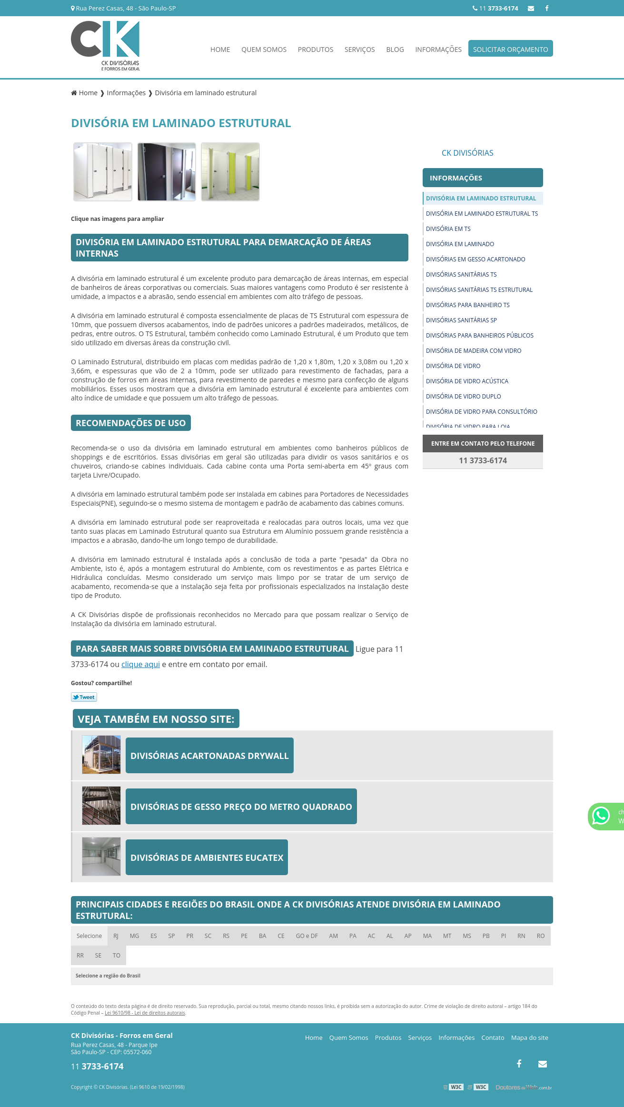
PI (503, 936)
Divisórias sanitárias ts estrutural (479, 290)
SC (208, 936)
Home (220, 49)
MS (467, 936)
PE (244, 936)
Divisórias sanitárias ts (461, 274)
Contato (493, 1037)
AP (408, 936)
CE (280, 936)
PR (189, 936)
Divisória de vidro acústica (467, 381)
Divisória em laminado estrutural (481, 198)
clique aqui (140, 664)
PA (353, 936)
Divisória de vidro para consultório (481, 412)
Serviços (360, 49)
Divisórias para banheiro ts (468, 305)
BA (262, 936)
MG (134, 936)
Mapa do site (529, 1037)
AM (333, 936)
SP (171, 936)
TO (116, 955)
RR (80, 955)
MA (427, 936)
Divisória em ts (448, 229)
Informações (438, 49)
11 (495, 8)
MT (447, 936)
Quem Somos (264, 49)
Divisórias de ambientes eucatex (206, 857)
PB (486, 936)
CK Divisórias (468, 153)
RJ (116, 936)
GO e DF (307, 936)
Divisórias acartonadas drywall (209, 755)
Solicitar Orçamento (510, 49)
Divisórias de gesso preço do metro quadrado (241, 806)
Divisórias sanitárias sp (461, 320)
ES (153, 936)
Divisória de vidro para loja (468, 427)
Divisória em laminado (460, 244)
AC (371, 936)
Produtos (316, 49)
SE (98, 955)
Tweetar (84, 697)
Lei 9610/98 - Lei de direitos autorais (145, 1012)
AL (389, 936)
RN (521, 936)
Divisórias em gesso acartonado (475, 259)
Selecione (89, 936)
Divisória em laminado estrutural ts (482, 213)
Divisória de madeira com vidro (473, 351)
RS (226, 936)
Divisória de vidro (453, 366)
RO (541, 936)
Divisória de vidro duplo (463, 396)
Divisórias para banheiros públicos (480, 335)
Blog (395, 49)
